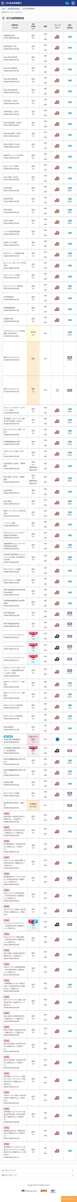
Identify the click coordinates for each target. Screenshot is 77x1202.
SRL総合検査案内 (13, 3)
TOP (3, 8)
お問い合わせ (69, 1199)
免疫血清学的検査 (13, 8)
